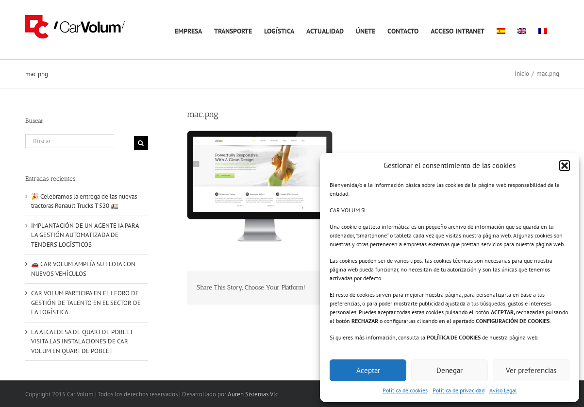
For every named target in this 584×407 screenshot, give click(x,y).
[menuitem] (501, 29)
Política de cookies (405, 390)
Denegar (449, 370)
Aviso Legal (503, 390)
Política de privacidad (458, 390)
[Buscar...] (69, 141)
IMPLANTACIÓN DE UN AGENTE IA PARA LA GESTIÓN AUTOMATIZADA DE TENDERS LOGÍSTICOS (85, 235)
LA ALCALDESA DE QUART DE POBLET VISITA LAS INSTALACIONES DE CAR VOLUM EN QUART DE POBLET (82, 341)
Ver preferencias (531, 370)
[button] (564, 165)
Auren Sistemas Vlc (253, 394)
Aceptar (368, 370)
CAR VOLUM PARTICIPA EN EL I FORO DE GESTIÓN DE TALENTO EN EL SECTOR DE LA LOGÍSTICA (86, 302)
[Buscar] (141, 143)
